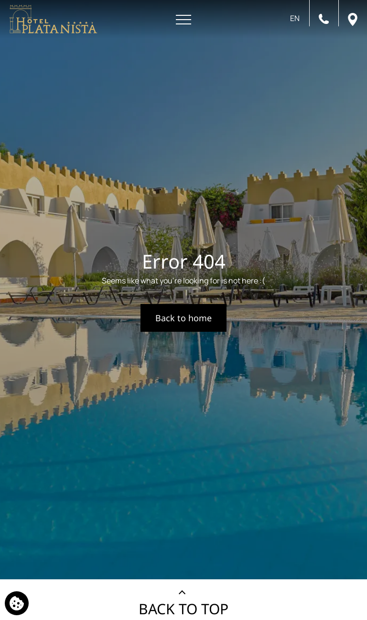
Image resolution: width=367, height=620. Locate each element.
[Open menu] (183, 19)
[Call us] (324, 18)
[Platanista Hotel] (53, 19)
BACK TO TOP (183, 609)
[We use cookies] (17, 603)
